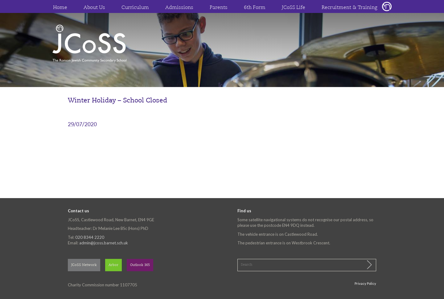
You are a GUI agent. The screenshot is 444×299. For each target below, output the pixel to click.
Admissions (179, 7)
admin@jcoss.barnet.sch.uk (103, 242)
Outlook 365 (140, 265)
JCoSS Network (84, 265)
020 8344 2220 (89, 237)
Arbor (113, 265)
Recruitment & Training (349, 7)
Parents (219, 7)
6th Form (254, 7)
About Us (94, 7)
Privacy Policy (365, 283)
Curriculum (135, 7)
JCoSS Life (293, 7)
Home (60, 7)
